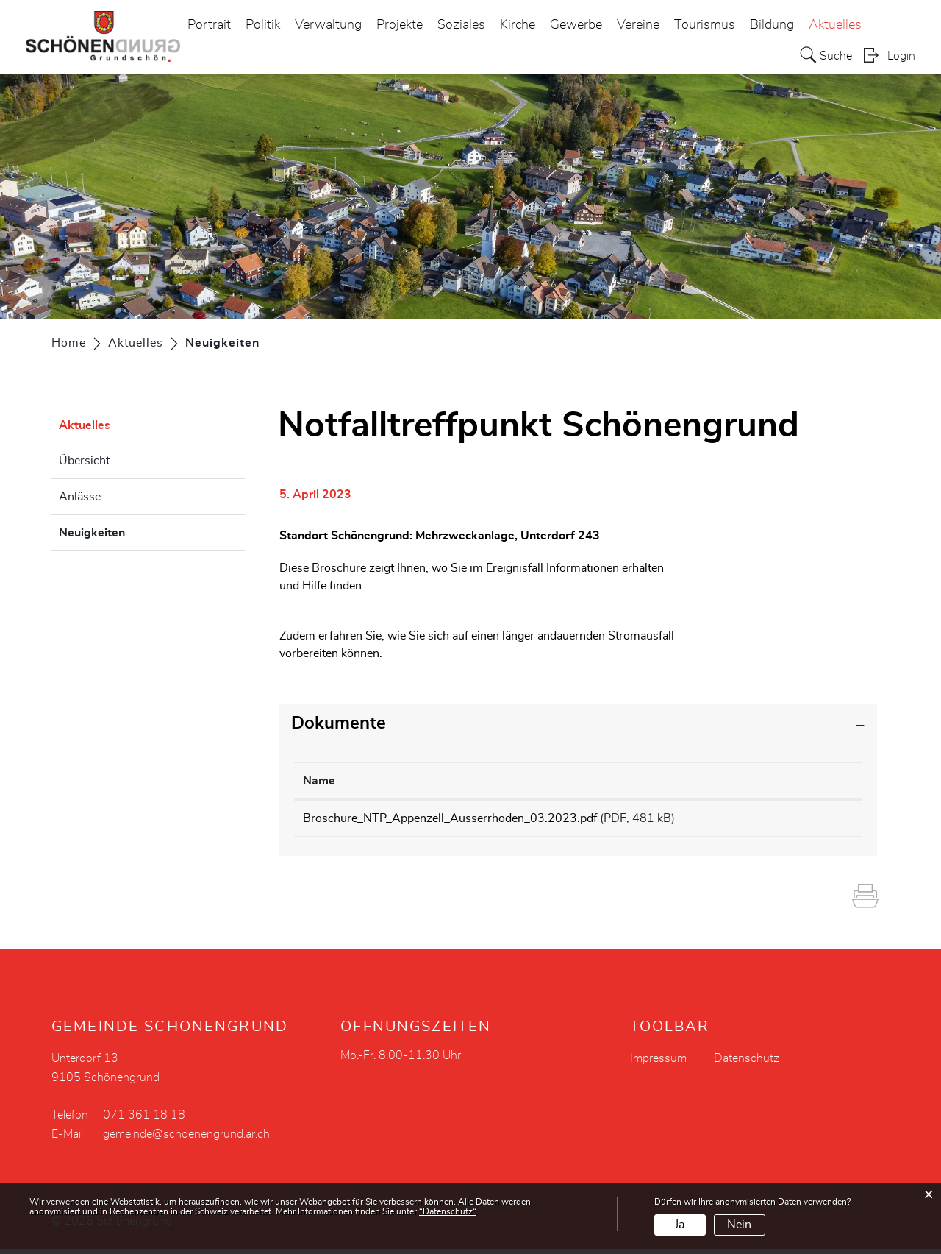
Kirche (517, 25)
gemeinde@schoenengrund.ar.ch (186, 1139)
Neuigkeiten (128, 530)
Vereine (638, 25)
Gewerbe (576, 25)
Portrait (209, 25)
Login (901, 56)
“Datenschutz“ (447, 1211)
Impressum (658, 1063)
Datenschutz (746, 1063)
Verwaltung (328, 25)
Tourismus (704, 25)
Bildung (772, 25)
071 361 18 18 (144, 1120)
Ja (679, 1224)
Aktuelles (835, 25)
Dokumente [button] (338, 723)
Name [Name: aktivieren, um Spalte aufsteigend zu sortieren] (319, 781)
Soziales (461, 25)
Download (815, 820)
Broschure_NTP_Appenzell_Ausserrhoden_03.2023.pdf (450, 818)
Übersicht (84, 461)
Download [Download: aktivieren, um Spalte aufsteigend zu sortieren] (804, 781)
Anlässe (80, 497)
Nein (739, 1224)
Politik (263, 25)
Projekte (399, 25)
